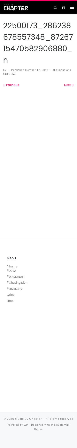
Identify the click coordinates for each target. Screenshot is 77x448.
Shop (10, 301)
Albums (12, 266)
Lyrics (10, 295)
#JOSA (11, 271)
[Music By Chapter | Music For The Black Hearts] (16, 7)
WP (26, 424)
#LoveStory (14, 289)
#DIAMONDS (15, 277)
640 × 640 (9, 74)
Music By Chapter (28, 419)
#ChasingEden (17, 283)
